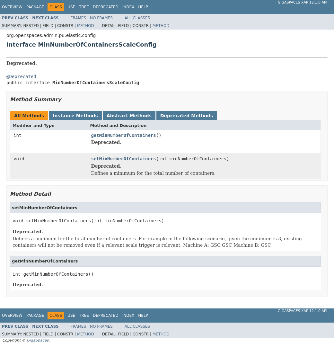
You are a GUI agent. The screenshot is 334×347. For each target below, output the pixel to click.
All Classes (137, 18)
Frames (78, 18)
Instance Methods (75, 115)
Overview (12, 7)
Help (143, 7)
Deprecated (106, 7)
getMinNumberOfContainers (123, 135)
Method (85, 25)
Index (128, 7)
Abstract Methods (129, 115)
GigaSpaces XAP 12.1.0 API (302, 2)
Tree (84, 7)
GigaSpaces (37, 340)
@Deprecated (21, 76)
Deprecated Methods (186, 115)
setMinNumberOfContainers (123, 158)
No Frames (101, 18)
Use (71, 7)
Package (35, 7)
